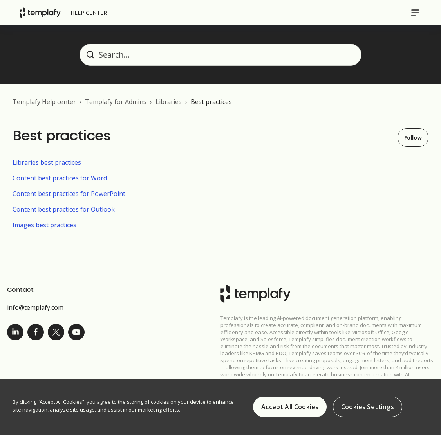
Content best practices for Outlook (64, 209)
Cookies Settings (367, 407)
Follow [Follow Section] (413, 137)
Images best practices (44, 225)
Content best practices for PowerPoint (69, 193)
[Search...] (220, 55)
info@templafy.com (35, 307)
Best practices (211, 101)
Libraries (168, 101)
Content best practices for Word (60, 178)
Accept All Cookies (289, 407)
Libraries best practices (47, 162)
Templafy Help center (44, 101)
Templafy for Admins (115, 101)
